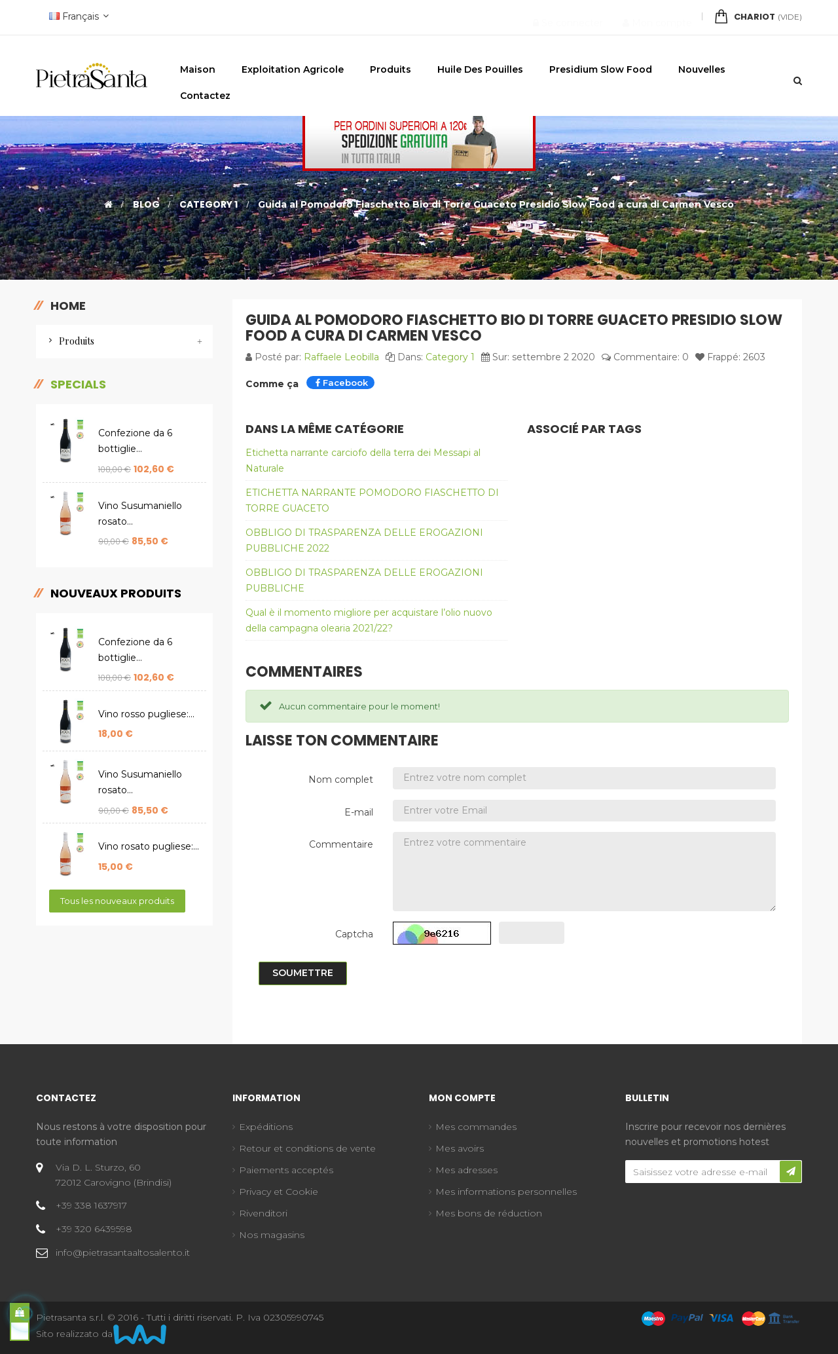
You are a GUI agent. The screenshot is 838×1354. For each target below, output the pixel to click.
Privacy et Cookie (278, 1191)
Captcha (354, 934)
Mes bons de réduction (488, 1213)
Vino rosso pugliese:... (146, 714)
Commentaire (341, 844)
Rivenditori (263, 1213)
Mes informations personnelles (506, 1191)
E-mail (358, 812)
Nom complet (340, 779)
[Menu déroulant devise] (77, 17)
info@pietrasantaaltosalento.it (123, 1252)
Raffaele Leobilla (341, 357)
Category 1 (450, 357)
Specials (78, 384)
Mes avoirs (459, 1148)
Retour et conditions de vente (307, 1148)
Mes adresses (466, 1170)
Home (68, 305)
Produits (76, 341)
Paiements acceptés (286, 1170)
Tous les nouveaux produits (117, 900)
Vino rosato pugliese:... (148, 846)
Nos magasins (271, 1235)
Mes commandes (476, 1127)
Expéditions (266, 1127)
